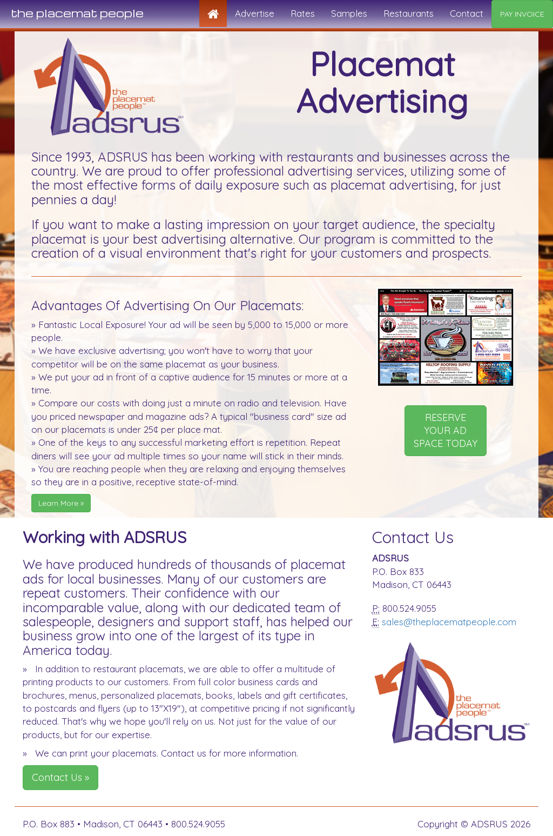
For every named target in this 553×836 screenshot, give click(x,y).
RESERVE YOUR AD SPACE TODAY (445, 430)
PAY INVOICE (522, 14)
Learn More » (61, 503)
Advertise (254, 13)
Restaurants (408, 13)
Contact (466, 13)
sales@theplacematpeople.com (449, 621)
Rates (303, 13)
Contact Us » (60, 777)
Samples (349, 13)
